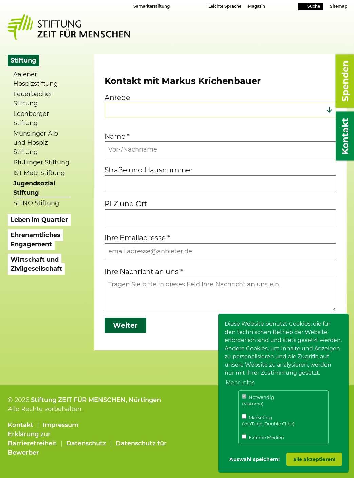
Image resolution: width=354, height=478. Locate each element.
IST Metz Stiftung (39, 173)
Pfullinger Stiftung (41, 162)
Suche (313, 6)
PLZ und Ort (126, 203)
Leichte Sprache (224, 6)
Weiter (125, 325)
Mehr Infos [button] (240, 382)
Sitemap (338, 6)
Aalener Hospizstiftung (35, 79)
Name (117, 136)
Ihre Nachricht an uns (144, 271)
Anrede (117, 97)
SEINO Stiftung (36, 203)
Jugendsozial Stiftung (34, 188)
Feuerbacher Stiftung (32, 98)
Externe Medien (263, 437)
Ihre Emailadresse (137, 237)
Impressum (60, 425)
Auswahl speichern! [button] (254, 459)
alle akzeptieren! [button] (314, 459)
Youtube (282, 7)
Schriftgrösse (183, 6)
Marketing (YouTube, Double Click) (268, 420)
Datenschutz (86, 443)
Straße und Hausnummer (149, 169)
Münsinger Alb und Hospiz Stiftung (35, 143)
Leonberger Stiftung (31, 118)
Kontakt (20, 425)
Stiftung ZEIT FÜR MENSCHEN (78, 400)
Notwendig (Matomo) (258, 400)
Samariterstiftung (151, 6)
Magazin (256, 6)
